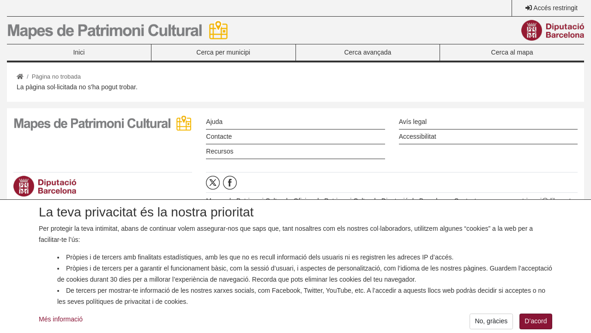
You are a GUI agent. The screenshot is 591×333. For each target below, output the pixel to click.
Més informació (61, 323)
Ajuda (214, 121)
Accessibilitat (417, 136)
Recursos (219, 151)
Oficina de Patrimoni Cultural (334, 200)
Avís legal (413, 121)
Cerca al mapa (512, 52)
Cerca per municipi (223, 52)
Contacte (219, 136)
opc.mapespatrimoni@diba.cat (527, 200)
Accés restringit (555, 8)
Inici (78, 52)
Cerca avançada (367, 52)
